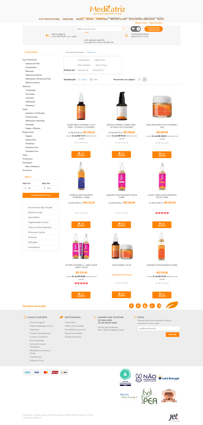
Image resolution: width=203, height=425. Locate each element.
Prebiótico (30, 147)
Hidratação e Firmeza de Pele (38, 82)
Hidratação (30, 105)
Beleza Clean (121, 23)
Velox (167, 23)
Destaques (27, 166)
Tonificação (31, 94)
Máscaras (30, 75)
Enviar (172, 328)
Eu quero (81, 148)
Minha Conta (158, 8)
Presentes (27, 174)
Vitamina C (30, 109)
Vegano (29, 139)
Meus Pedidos (172, 8)
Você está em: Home (75, 56)
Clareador (30, 101)
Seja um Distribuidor (146, 23)
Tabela (82, 73)
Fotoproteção (32, 120)
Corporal (103, 23)
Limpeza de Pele (33, 67)
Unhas (76, 23)
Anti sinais (30, 97)
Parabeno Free (32, 151)
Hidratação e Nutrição (35, 124)
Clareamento (31, 71)
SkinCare (63, 23)
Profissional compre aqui (170, 14)
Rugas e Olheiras (33, 132)
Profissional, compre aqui (109, 3)
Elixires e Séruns (33, 86)
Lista (93, 73)
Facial (89, 23)
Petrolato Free (32, 155)
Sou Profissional (42, 23)
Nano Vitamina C (33, 170)
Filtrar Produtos (41, 199)
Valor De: (27, 187)
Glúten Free (31, 143)
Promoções (28, 162)
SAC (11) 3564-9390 (170, 3)
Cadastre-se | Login (149, 3)
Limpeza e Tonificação (35, 116)
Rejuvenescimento (34, 78)
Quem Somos (131, 3)
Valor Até (46, 187)
